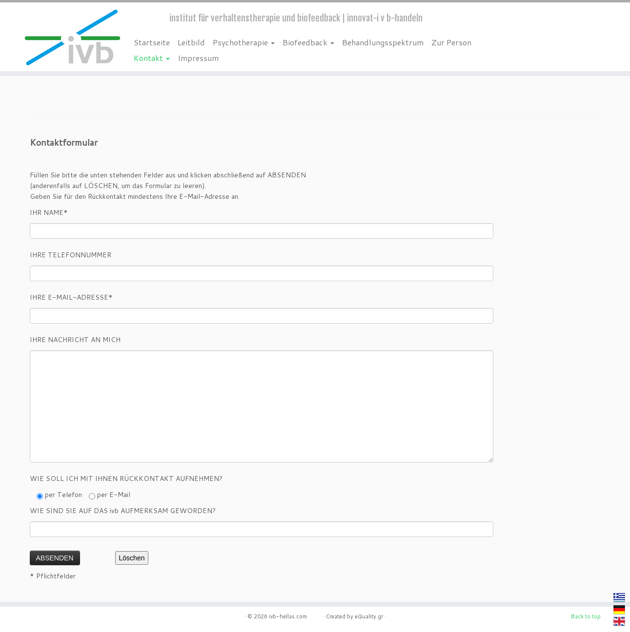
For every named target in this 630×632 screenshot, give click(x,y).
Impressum (198, 57)
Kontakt (152, 57)
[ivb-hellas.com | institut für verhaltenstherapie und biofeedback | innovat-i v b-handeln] (72, 36)
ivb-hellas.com (295, 616)
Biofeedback (308, 42)
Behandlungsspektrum (383, 42)
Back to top (586, 616)
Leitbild (191, 42)
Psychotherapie (244, 42)
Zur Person (451, 42)
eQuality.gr (369, 616)
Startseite (152, 42)
